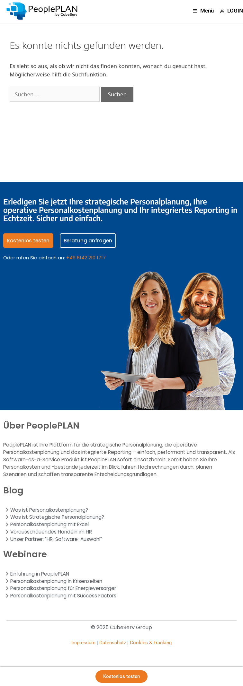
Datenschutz (112, 643)
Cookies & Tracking (151, 643)
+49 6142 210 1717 (86, 257)
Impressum (83, 643)
